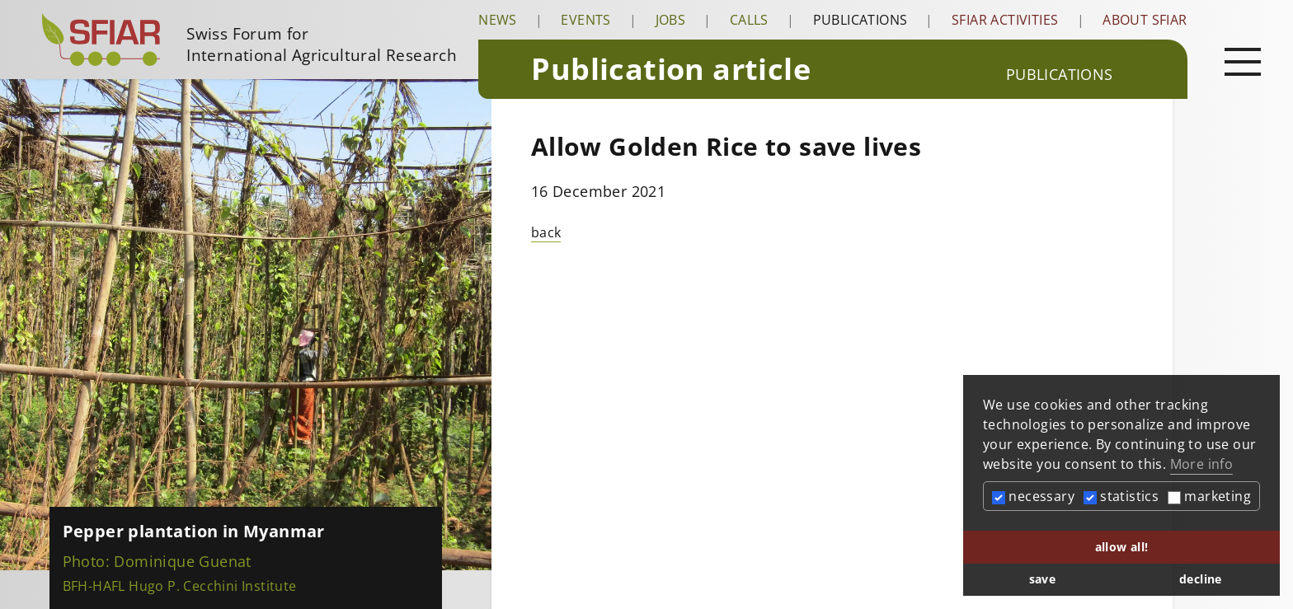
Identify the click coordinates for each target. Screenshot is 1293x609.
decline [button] (1200, 579)
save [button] (1042, 579)
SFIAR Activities (1005, 20)
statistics (1121, 496)
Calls (749, 20)
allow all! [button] (1122, 547)
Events (585, 20)
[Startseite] (253, 39)
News (497, 20)
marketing (1209, 496)
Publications (860, 20)
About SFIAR (1145, 20)
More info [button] (1202, 464)
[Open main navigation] (1242, 61)
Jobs (671, 20)
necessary (1033, 496)
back (546, 232)
